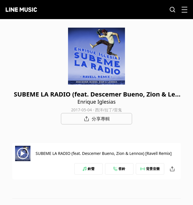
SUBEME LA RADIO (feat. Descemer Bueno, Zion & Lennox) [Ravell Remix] (104, 153)
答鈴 (119, 168)
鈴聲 (89, 168)
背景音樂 (150, 168)
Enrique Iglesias (96, 101)
